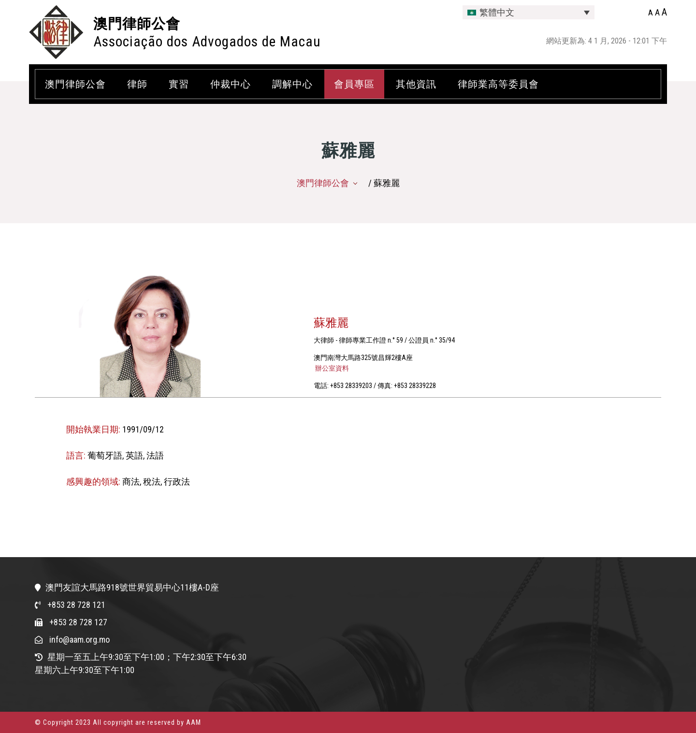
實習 (179, 84)
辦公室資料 (331, 368)
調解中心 (292, 84)
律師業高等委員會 (498, 84)
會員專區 (354, 84)
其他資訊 (416, 84)
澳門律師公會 (136, 23)
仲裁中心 (230, 84)
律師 (137, 84)
